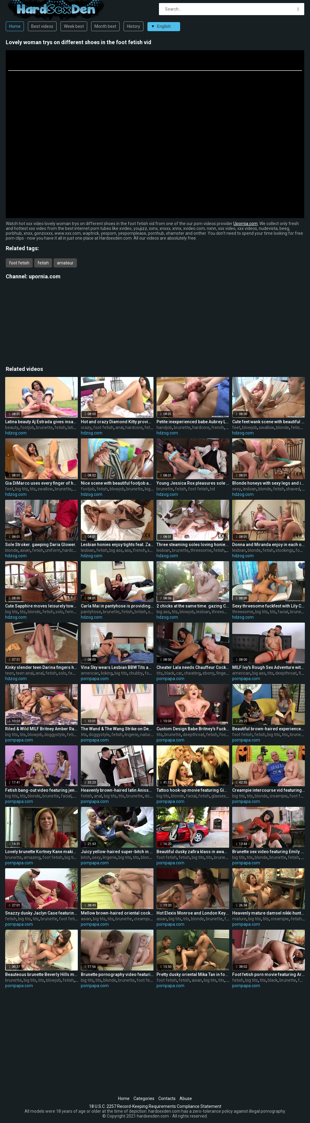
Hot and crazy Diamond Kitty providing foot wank (117, 421)
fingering (224, 673)
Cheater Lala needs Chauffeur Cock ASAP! (193, 667)
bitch (85, 857)
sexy (236, 488)
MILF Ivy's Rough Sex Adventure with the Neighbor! (268, 667)
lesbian (249, 488)
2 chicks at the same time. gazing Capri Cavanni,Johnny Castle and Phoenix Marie (193, 606)
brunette (44, 427)
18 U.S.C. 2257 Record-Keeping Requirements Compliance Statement (155, 1106)
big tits (21, 488)
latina (73, 427)
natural (147, 734)
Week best (74, 26)
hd (212, 488)
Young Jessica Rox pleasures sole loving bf (193, 483)
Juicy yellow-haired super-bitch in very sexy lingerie (117, 851)
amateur (65, 262)
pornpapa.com (95, 678)
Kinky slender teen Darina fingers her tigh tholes (41, 667)
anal (119, 427)
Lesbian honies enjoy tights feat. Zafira (117, 544)
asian (25, 550)
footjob (27, 427)
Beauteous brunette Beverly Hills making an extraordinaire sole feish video (41, 974)
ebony (208, 673)
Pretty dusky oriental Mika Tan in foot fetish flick (193, 974)
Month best (105, 26)
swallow (266, 427)
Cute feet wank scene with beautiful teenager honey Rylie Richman (268, 421)
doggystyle (54, 734)
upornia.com (45, 276)
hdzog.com (16, 433)
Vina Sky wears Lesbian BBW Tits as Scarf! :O (117, 667)
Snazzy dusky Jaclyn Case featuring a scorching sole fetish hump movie (41, 913)
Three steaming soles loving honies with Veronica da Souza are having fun (193, 544)
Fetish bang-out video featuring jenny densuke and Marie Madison (41, 790)
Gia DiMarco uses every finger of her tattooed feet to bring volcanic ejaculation (41, 483)
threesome (201, 550)
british (140, 611)
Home (15, 26)
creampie (278, 796)
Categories (144, 1098)
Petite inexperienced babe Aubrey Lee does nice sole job (193, 421)
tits (33, 488)
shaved (293, 488)
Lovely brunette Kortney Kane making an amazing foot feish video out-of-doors (41, 851)
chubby (136, 673)
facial (283, 611)
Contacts (167, 1098)
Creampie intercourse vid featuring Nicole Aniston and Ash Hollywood (268, 790)
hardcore (134, 427)
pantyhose (91, 611)
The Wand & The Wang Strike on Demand (117, 728)
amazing (32, 857)
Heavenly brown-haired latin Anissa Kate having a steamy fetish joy (117, 790)
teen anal (25, 673)
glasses (218, 796)
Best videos (42, 26)
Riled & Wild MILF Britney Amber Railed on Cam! (41, 728)
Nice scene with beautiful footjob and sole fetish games (117, 483)
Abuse (186, 1098)
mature (239, 918)
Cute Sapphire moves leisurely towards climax (41, 606)
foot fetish (19, 262)
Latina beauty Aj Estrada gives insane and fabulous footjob (41, 421)
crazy (86, 427)
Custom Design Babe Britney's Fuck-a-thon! (193, 728)
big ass (151, 488)
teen (9, 673)
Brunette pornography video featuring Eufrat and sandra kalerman (117, 974)
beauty (11, 427)
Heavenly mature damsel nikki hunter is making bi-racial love (268, 913)
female (72, 611)
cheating (192, 673)
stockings (284, 550)
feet (236, 427)
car (179, 673)
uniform (53, 550)
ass (127, 550)
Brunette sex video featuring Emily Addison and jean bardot (268, 851)
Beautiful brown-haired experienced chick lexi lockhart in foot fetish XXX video (268, 728)
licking (107, 673)
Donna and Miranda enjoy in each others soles (268, 544)
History (133, 26)
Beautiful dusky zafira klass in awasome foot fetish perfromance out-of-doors (193, 851)
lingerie (131, 734)
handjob (164, 427)
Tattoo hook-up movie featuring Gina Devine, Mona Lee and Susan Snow (193, 790)
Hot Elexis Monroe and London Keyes (193, 913)
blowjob (249, 427)
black (169, 673)
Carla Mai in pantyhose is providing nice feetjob (117, 606)
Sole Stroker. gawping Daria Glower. (40, 544)
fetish (43, 262)
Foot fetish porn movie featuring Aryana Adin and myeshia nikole (268, 974)
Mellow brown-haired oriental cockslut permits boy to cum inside (117, 913)
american (90, 673)
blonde (282, 427)
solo (59, 611)
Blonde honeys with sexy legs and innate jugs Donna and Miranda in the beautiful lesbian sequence (268, 483)
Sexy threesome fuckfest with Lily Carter (268, 606)
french (217, 427)
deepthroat (286, 673)
